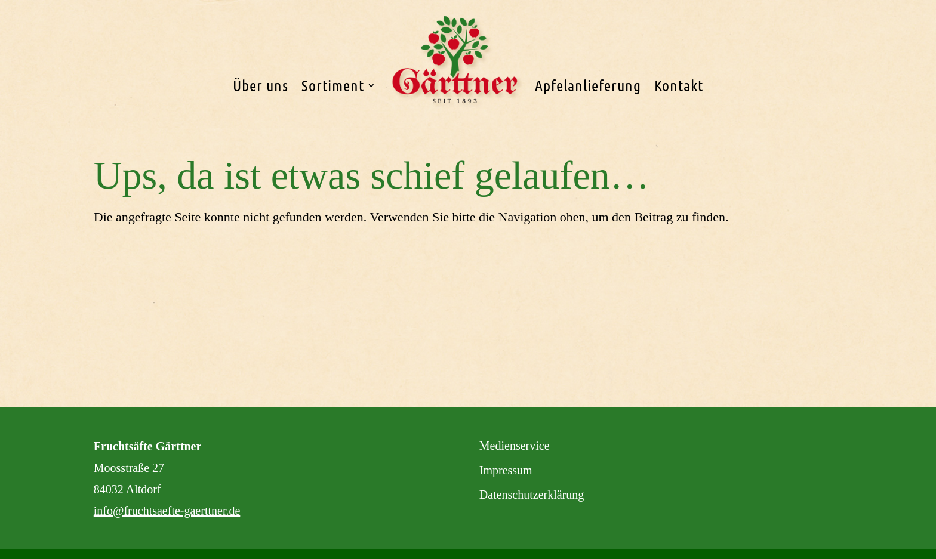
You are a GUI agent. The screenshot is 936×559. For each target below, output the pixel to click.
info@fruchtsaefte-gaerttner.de (167, 510)
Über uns (260, 85)
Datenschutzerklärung (531, 494)
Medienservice (514, 445)
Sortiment (332, 85)
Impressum (505, 470)
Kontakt (678, 85)
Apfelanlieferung (588, 85)
